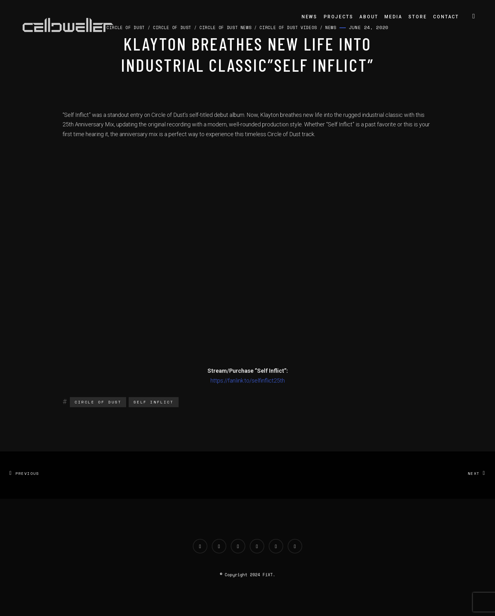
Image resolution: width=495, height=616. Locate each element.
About (368, 16)
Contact (446, 16)
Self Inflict (153, 402)
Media (393, 16)
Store (417, 16)
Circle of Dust (98, 402)
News (309, 16)
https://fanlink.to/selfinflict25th (248, 380)
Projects (338, 16)
